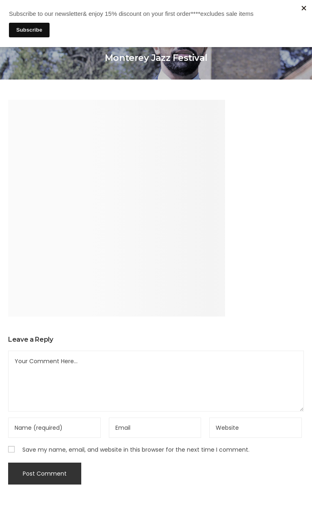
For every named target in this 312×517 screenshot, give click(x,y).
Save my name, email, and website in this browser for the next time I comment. (135, 450)
